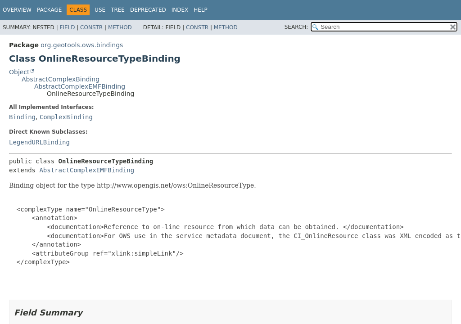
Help (201, 10)
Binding (22, 117)
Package (49, 10)
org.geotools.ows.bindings (82, 45)
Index (180, 10)
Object (19, 72)
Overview (17, 10)
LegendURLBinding (39, 142)
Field (67, 27)
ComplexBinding (66, 117)
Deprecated (148, 10)
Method (120, 27)
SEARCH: (296, 27)
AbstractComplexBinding (60, 79)
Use (100, 10)
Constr (91, 27)
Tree (118, 10)
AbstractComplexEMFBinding (79, 86)
